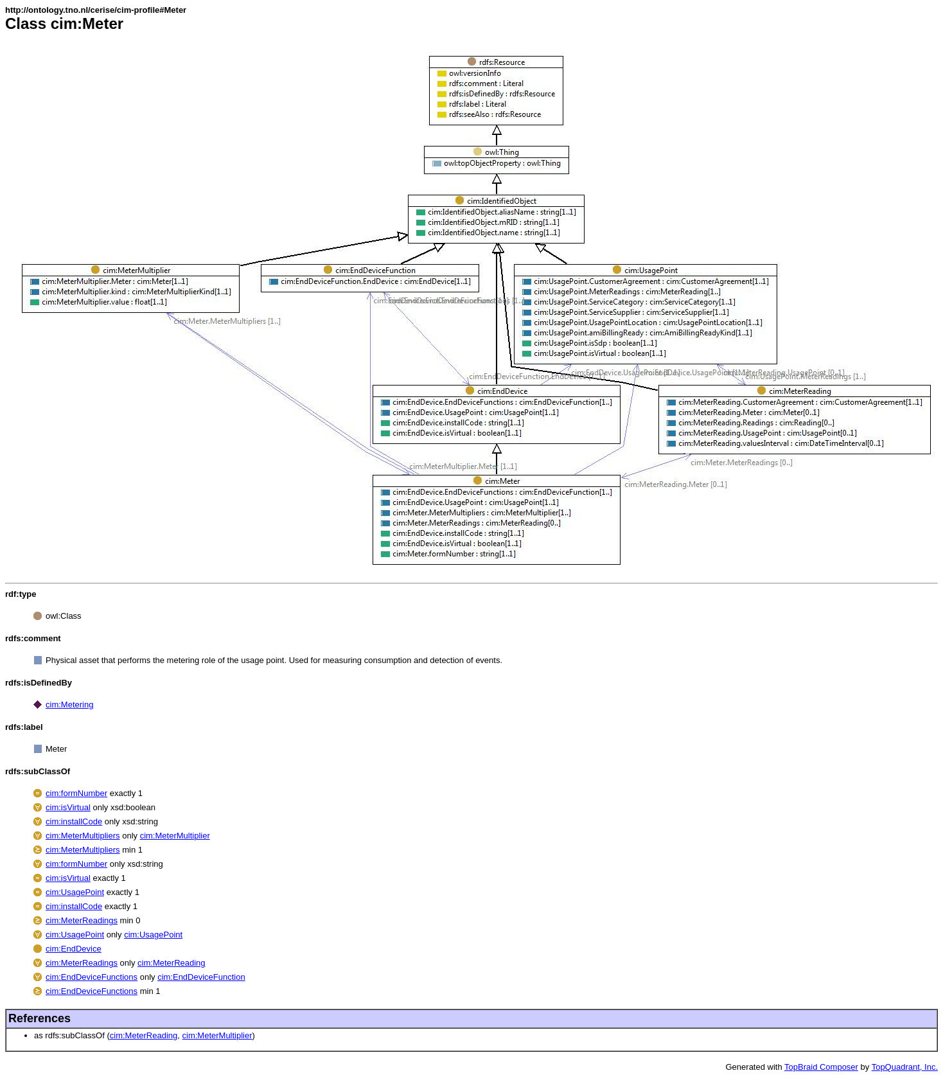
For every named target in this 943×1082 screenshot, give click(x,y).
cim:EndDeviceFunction (201, 977)
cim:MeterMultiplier (175, 835)
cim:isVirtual (68, 807)
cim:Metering (69, 704)
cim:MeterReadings (82, 920)
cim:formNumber (76, 793)
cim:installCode (74, 821)
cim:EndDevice (73, 948)
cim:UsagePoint (75, 892)
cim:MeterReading (171, 963)
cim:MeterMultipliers (83, 835)
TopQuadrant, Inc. (905, 1067)
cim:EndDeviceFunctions (91, 977)
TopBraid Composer (821, 1067)
